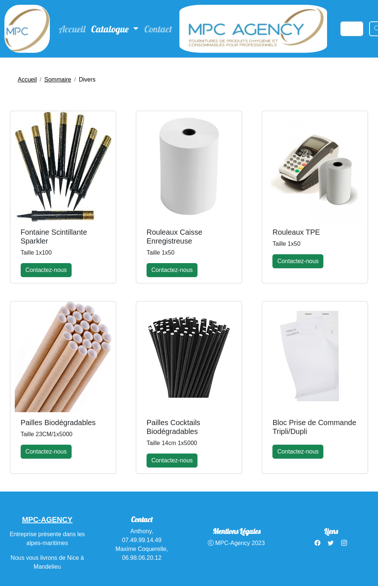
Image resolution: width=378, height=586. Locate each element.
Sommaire (57, 79)
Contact (158, 29)
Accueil (72, 29)
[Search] (351, 28)
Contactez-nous (46, 270)
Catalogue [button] (111, 29)
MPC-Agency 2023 (236, 543)
